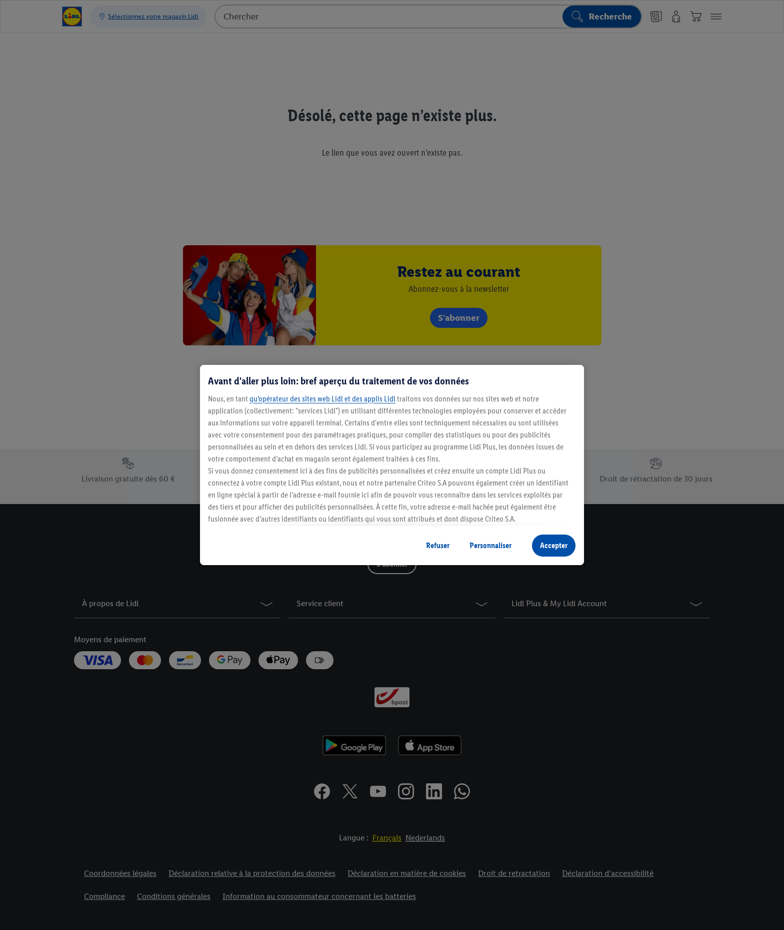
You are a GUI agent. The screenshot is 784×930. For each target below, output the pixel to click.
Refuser (438, 545)
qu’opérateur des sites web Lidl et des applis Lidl (323, 398)
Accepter (554, 545)
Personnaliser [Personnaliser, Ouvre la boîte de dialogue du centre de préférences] (491, 545)
